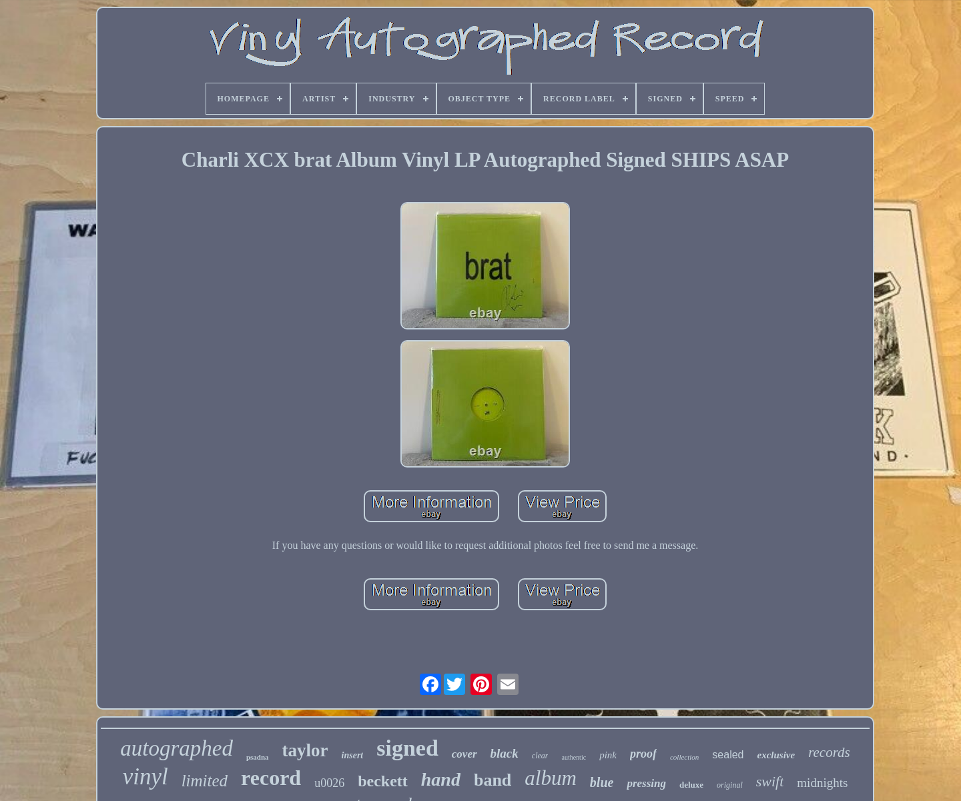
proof (643, 753)
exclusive (776, 755)
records (829, 752)
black (505, 753)
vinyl (145, 777)
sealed (727, 754)
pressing (646, 783)
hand (440, 779)
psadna (257, 757)
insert (353, 755)
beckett (383, 781)
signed (407, 748)
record (271, 778)
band (492, 780)
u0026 (329, 783)
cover (464, 754)
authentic (573, 757)
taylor (305, 750)
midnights (822, 783)
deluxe (691, 785)
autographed (176, 748)
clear (540, 755)
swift (770, 781)
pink (608, 755)
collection (684, 757)
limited (205, 781)
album (551, 778)
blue (602, 782)
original (730, 785)
